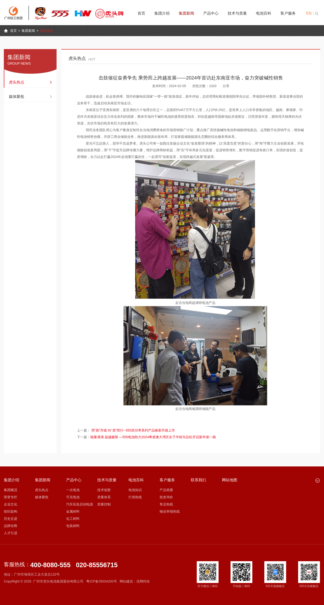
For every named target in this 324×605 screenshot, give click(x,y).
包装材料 (73, 526)
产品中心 (211, 13)
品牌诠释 (10, 526)
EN (309, 13)
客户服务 (288, 13)
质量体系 (104, 497)
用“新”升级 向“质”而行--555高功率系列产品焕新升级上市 (133, 430)
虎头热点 (46, 31)
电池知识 (135, 490)
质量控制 (104, 504)
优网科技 (143, 581)
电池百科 (263, 13)
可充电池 (73, 497)
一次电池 (73, 490)
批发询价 (166, 497)
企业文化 (10, 504)
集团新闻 (186, 13)
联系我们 (198, 480)
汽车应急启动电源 (79, 504)
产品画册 (166, 490)
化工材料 (73, 519)
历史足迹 (10, 519)
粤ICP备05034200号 (101, 581)
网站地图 (229, 480)
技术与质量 (237, 13)
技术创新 (104, 490)
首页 (141, 13)
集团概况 (10, 490)
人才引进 (10, 533)
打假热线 (135, 497)
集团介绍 (162, 13)
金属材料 (73, 511)
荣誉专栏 (10, 497)
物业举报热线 (170, 511)
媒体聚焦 (16, 97)
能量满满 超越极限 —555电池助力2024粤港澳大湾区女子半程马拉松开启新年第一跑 (153, 437)
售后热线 (166, 504)
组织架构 (10, 511)
